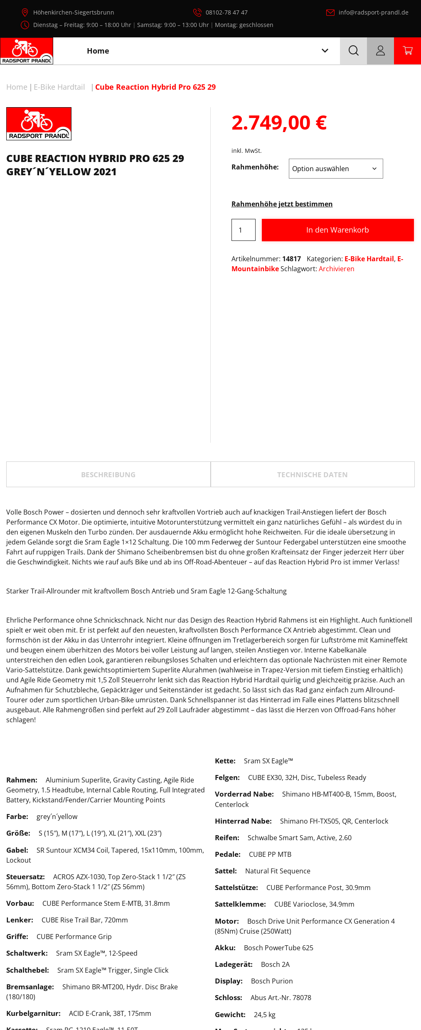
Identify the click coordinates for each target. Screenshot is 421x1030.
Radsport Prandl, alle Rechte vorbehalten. (222, 1008)
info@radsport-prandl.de (374, 12)
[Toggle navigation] (325, 50)
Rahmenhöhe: (255, 167)
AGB (393, 1004)
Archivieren (337, 268)
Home (16, 87)
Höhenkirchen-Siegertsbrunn (73, 12)
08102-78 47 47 (227, 12)
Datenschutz (314, 1004)
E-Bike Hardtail (59, 87)
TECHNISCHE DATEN (312, 390)
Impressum (360, 1004)
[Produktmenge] (243, 230)
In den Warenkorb (337, 230)
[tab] (108, 391)
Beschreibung (108, 390)
